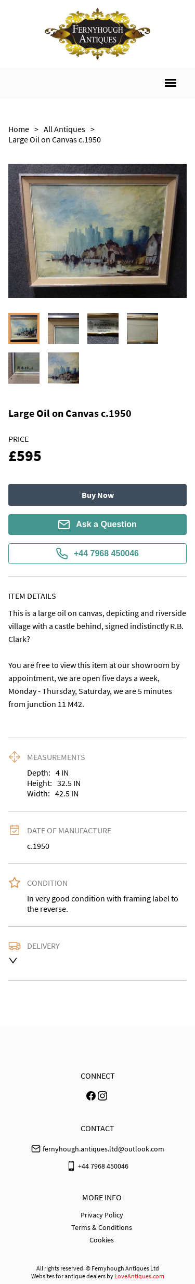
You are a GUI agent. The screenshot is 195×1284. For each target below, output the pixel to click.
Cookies (101, 1239)
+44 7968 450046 (97, 553)
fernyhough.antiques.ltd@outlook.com (103, 1149)
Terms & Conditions (101, 1227)
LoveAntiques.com (139, 1276)
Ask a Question (97, 524)
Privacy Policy (102, 1215)
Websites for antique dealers (68, 1276)
